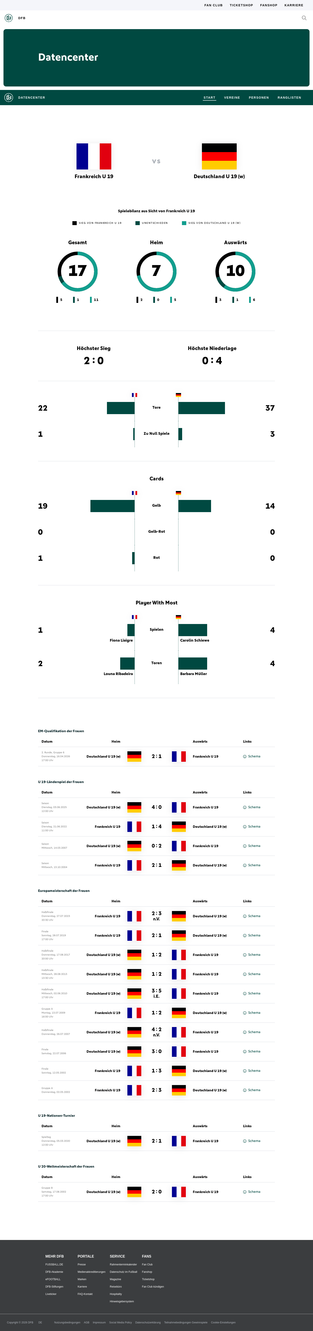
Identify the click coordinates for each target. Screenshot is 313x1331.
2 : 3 (156, 916)
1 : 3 (156, 1071)
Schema (251, 756)
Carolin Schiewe (194, 640)
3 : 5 (156, 993)
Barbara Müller (193, 674)
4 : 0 (156, 807)
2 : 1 (156, 756)
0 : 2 (156, 846)
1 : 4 (156, 826)
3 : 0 (156, 1051)
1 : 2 (156, 955)
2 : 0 (156, 1192)
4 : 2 (156, 1032)
